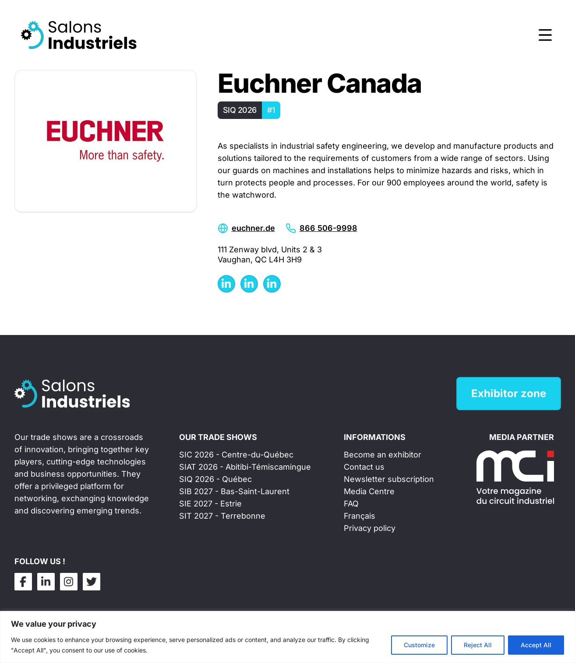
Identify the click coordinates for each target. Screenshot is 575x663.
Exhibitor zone (508, 393)
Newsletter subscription (389, 479)
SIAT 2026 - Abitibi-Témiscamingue (245, 466)
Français (359, 515)
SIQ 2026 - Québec (215, 479)
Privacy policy (369, 528)
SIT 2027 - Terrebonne (222, 515)
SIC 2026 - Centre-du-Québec (236, 454)
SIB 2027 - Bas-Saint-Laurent (234, 491)
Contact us (364, 466)
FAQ (351, 503)
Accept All (536, 645)
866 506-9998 (328, 228)
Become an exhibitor (382, 454)
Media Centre (369, 491)
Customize (419, 645)
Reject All (478, 645)
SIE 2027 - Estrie (210, 503)
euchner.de (253, 228)
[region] (287, 637)
